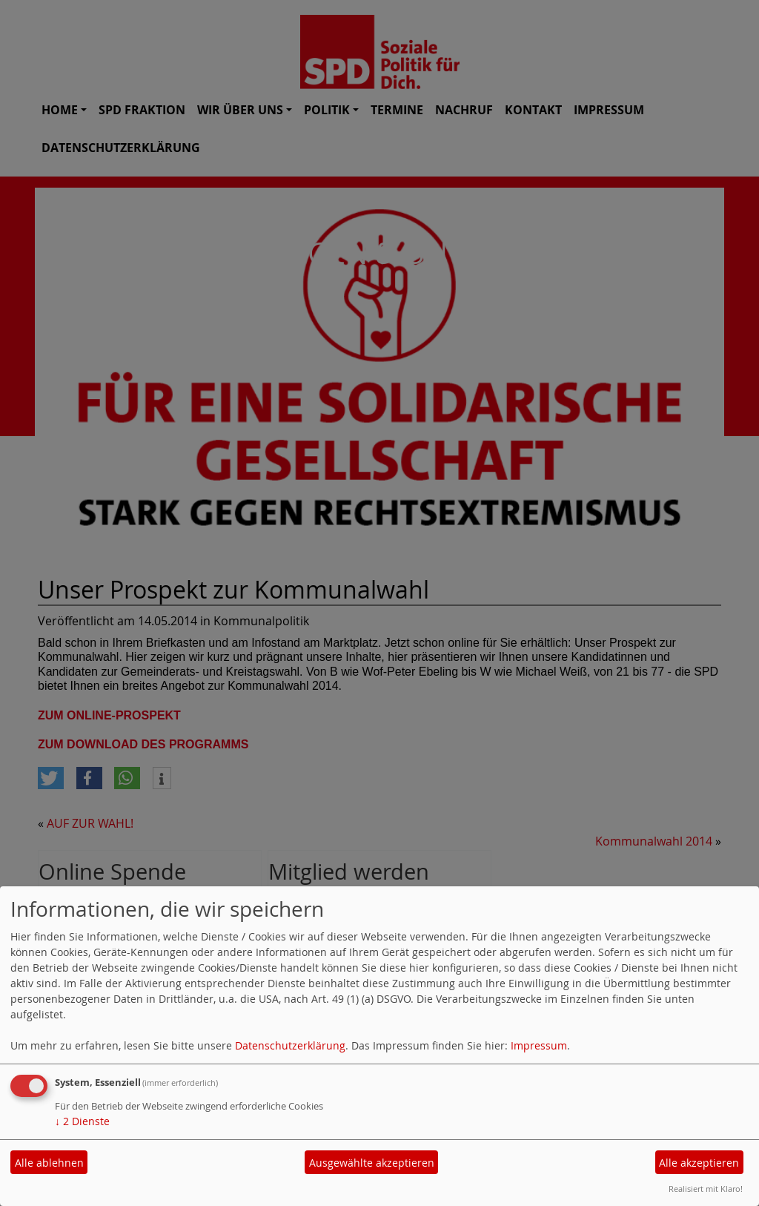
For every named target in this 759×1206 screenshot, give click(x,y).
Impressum (539, 1045)
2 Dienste (82, 1121)
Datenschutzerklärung (290, 1045)
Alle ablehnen (49, 1163)
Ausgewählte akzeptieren (371, 1163)
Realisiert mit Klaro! (706, 1188)
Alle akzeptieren (699, 1163)
